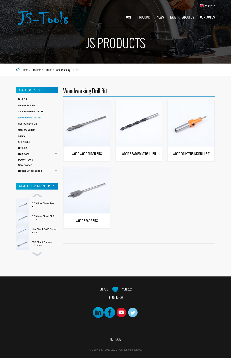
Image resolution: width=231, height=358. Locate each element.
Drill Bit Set (24, 142)
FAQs (173, 17)
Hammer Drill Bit (26, 105)
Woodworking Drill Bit (67, 70)
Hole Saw (23, 153)
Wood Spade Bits (87, 221)
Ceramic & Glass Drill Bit (30, 111)
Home (127, 17)
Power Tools (25, 159)
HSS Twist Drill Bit (27, 124)
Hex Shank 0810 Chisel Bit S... (44, 231)
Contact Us (207, 17)
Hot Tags (115, 339)
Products (144, 17)
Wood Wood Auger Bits (87, 154)
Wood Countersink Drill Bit (191, 154)
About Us (188, 17)
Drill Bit (48, 70)
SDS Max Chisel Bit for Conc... (44, 218)
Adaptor (22, 136)
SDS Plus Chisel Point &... (43, 205)
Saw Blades (25, 165)
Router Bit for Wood (30, 170)
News (160, 17)
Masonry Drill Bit (26, 130)
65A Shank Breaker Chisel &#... (42, 244)
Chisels (22, 148)
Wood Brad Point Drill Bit (139, 154)
